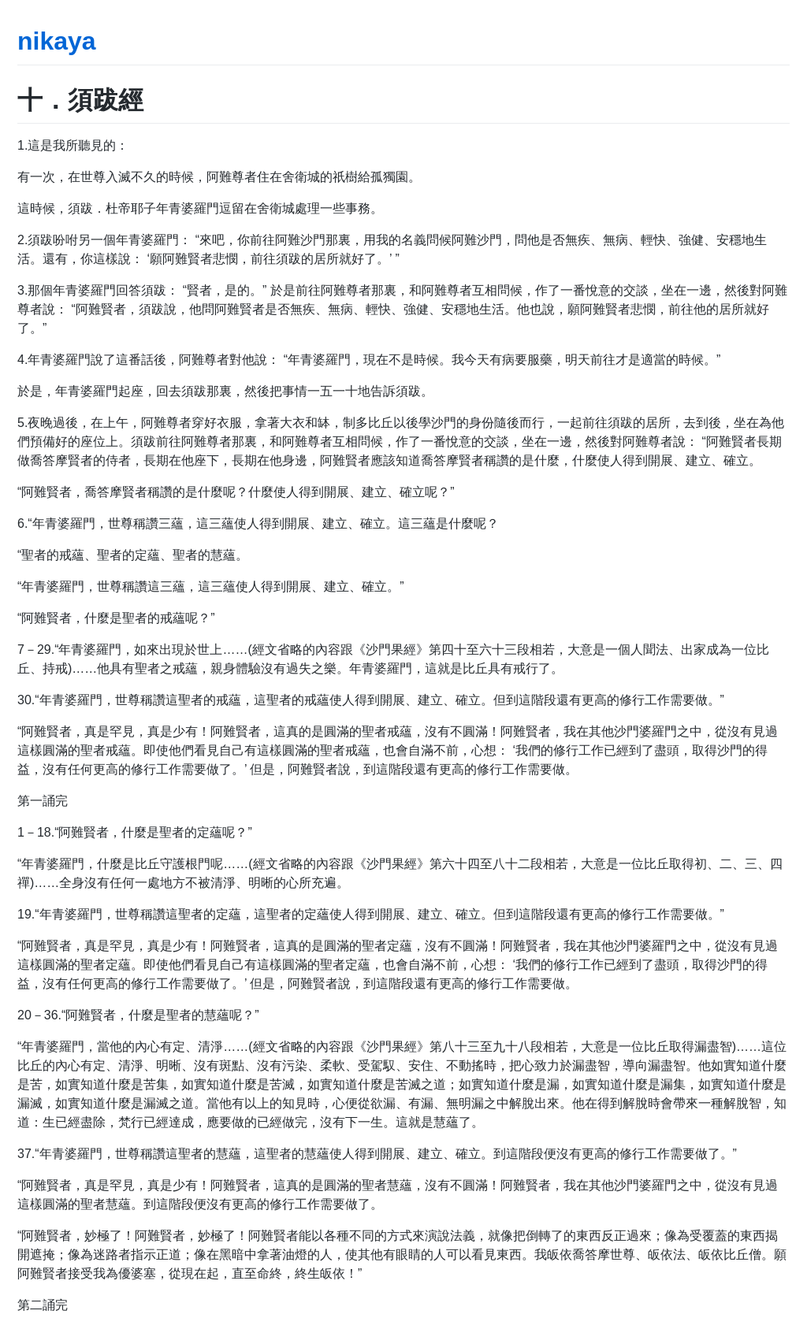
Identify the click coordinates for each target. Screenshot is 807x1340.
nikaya (56, 41)
